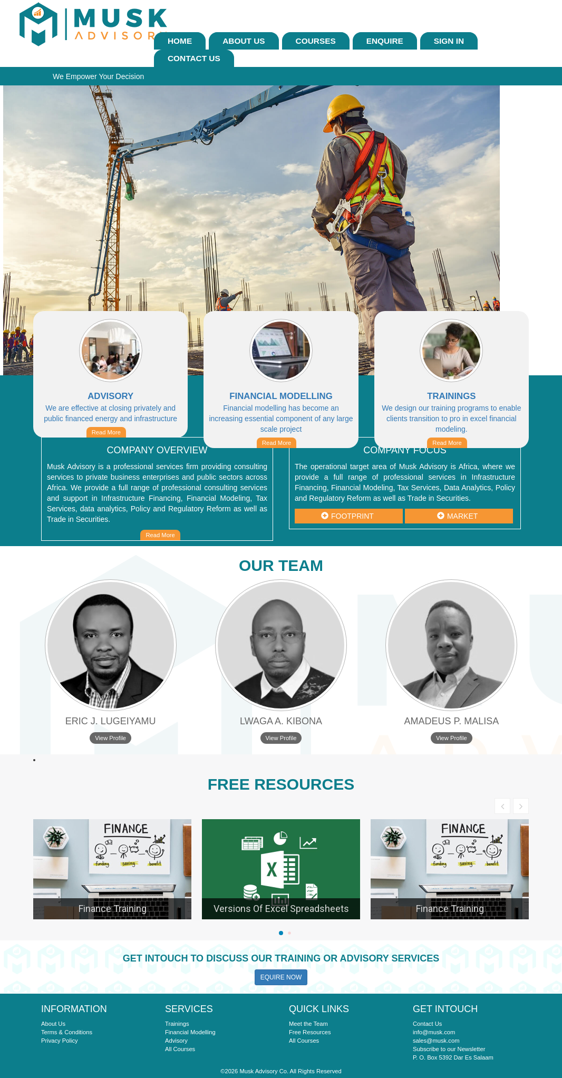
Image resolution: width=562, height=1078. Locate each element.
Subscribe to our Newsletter (449, 1049)
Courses (316, 40)
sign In (449, 40)
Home (180, 40)
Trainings (177, 1024)
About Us (243, 40)
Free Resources (310, 1032)
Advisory (176, 1040)
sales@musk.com (436, 1040)
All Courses (180, 1049)
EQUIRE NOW (281, 977)
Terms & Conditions (66, 1032)
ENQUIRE (384, 40)
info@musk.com (434, 1032)
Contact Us (194, 58)
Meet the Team (308, 1024)
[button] (281, 933)
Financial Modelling (190, 1032)
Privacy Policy (59, 1040)
